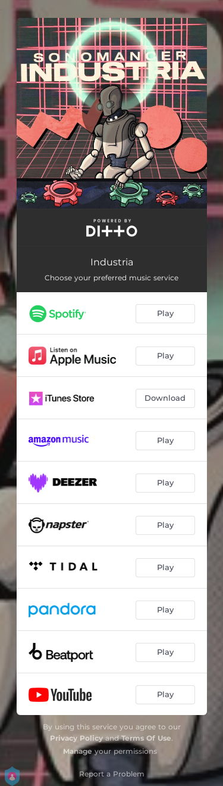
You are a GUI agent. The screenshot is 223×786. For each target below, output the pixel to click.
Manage (77, 751)
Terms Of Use (146, 738)
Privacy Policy (76, 738)
